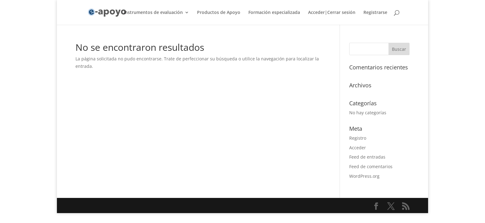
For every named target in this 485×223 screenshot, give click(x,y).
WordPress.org (364, 176)
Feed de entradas (367, 157)
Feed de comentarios (371, 166)
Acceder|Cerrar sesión (331, 12)
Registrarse (375, 12)
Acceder (357, 148)
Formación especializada (274, 12)
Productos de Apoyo (218, 12)
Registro (357, 138)
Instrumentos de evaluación (153, 12)
